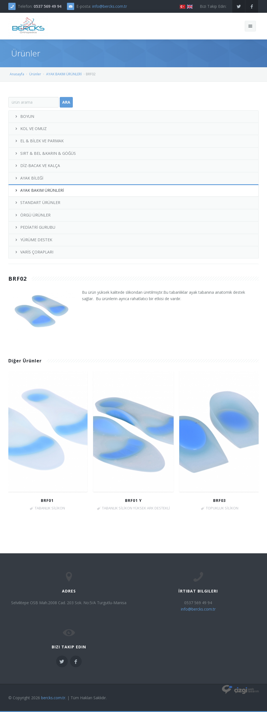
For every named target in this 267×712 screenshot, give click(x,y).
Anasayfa (17, 74)
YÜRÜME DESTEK (33, 239)
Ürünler (35, 74)
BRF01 (47, 500)
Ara (66, 102)
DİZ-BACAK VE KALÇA (37, 165)
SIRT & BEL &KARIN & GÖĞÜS (45, 153)
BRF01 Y (133, 500)
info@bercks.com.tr (109, 6)
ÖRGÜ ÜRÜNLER (32, 215)
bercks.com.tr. (53, 697)
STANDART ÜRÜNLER (37, 202)
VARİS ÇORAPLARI (33, 252)
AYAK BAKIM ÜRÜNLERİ (64, 74)
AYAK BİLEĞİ (28, 178)
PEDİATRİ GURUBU (34, 227)
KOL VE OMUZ (30, 128)
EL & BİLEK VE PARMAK (39, 140)
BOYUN (24, 116)
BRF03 (219, 500)
